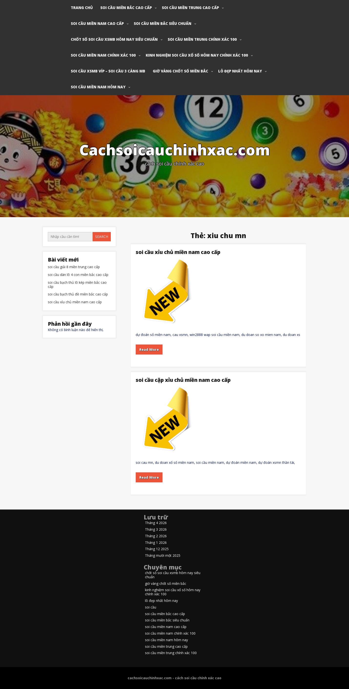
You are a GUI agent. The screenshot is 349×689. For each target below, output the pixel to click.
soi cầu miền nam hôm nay (98, 86)
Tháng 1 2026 (156, 543)
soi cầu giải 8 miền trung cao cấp (74, 267)
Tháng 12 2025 (157, 549)
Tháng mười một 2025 (162, 556)
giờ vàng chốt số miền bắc (180, 71)
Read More (149, 349)
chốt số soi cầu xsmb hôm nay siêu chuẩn (114, 39)
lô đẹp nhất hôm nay (240, 71)
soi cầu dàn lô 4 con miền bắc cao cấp (78, 275)
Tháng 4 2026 (156, 523)
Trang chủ (82, 7)
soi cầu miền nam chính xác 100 (103, 55)
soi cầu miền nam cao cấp (97, 23)
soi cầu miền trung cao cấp (190, 7)
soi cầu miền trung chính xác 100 (202, 39)
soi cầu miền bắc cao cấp (126, 7)
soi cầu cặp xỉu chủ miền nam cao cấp (183, 379)
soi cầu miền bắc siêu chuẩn (162, 23)
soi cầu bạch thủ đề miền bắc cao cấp (78, 294)
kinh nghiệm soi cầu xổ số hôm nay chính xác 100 (197, 55)
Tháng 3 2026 (156, 529)
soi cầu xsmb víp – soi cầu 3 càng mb (108, 71)
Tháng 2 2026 (156, 536)
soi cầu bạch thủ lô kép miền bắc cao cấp (77, 285)
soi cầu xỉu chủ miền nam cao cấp (178, 252)
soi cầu (150, 607)
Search (101, 236)
